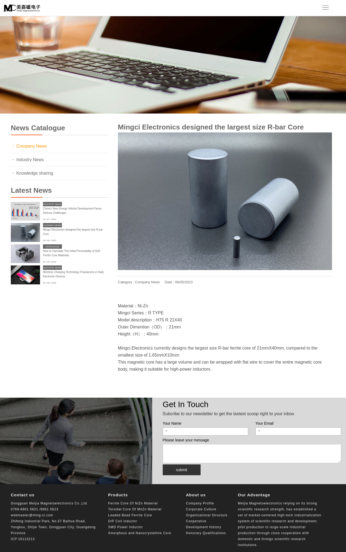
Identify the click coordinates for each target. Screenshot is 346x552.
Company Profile (200, 503)
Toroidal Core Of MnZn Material (134, 509)
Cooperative (196, 521)
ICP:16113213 (23, 539)
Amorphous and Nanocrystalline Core (139, 533)
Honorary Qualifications (206, 533)
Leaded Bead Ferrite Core (130, 515)
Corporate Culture (201, 509)
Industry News (52, 204)
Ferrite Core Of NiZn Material (133, 503)
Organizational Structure (206, 515)
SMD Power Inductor (125, 527)
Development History (203, 527)
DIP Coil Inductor (122, 521)
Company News (52, 225)
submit (181, 470)
